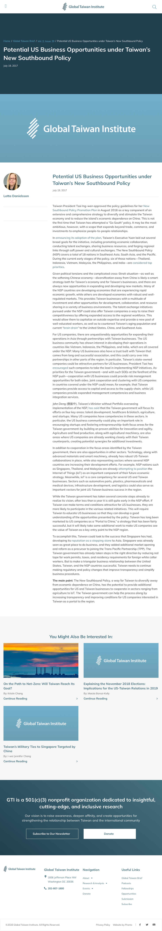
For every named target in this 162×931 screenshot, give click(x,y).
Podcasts (126, 883)
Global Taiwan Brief (24, 41)
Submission (127, 898)
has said (93, 408)
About (87, 878)
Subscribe (127, 904)
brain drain (71, 328)
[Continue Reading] (77, 698)
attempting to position (132, 468)
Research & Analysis (95, 883)
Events (88, 888)
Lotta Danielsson (16, 196)
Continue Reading (15, 698)
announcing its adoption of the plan (78, 237)
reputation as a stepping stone (91, 540)
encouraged (60, 367)
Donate (87, 893)
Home (6, 41)
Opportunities (129, 893)
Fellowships (128, 888)
